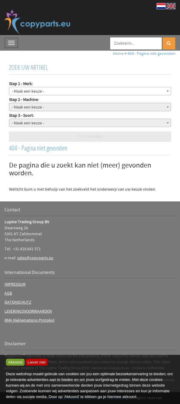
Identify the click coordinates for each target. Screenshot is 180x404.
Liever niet (37, 362)
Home (118, 53)
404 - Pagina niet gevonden (152, 53)
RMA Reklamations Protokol (29, 320)
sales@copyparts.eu (35, 258)
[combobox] (90, 91)
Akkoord (15, 362)
